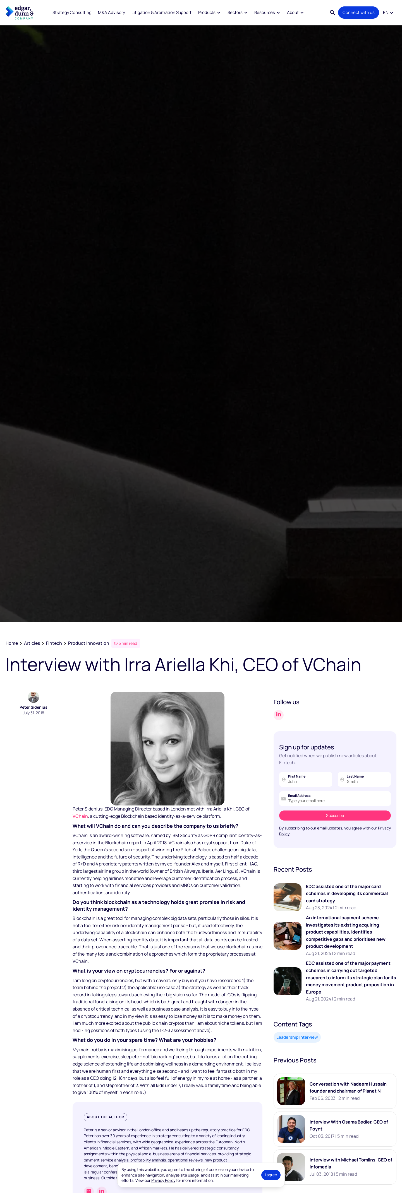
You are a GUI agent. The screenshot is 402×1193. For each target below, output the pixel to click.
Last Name (355, 776)
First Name (296, 776)
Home (12, 643)
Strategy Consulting (72, 12)
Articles (32, 643)
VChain (80, 816)
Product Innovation (88, 643)
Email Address (299, 795)
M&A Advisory (111, 12)
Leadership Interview (297, 1037)
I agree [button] (271, 1174)
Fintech (54, 643)
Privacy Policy (163, 1180)
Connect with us (359, 12)
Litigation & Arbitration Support (161, 12)
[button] (209, 13)
